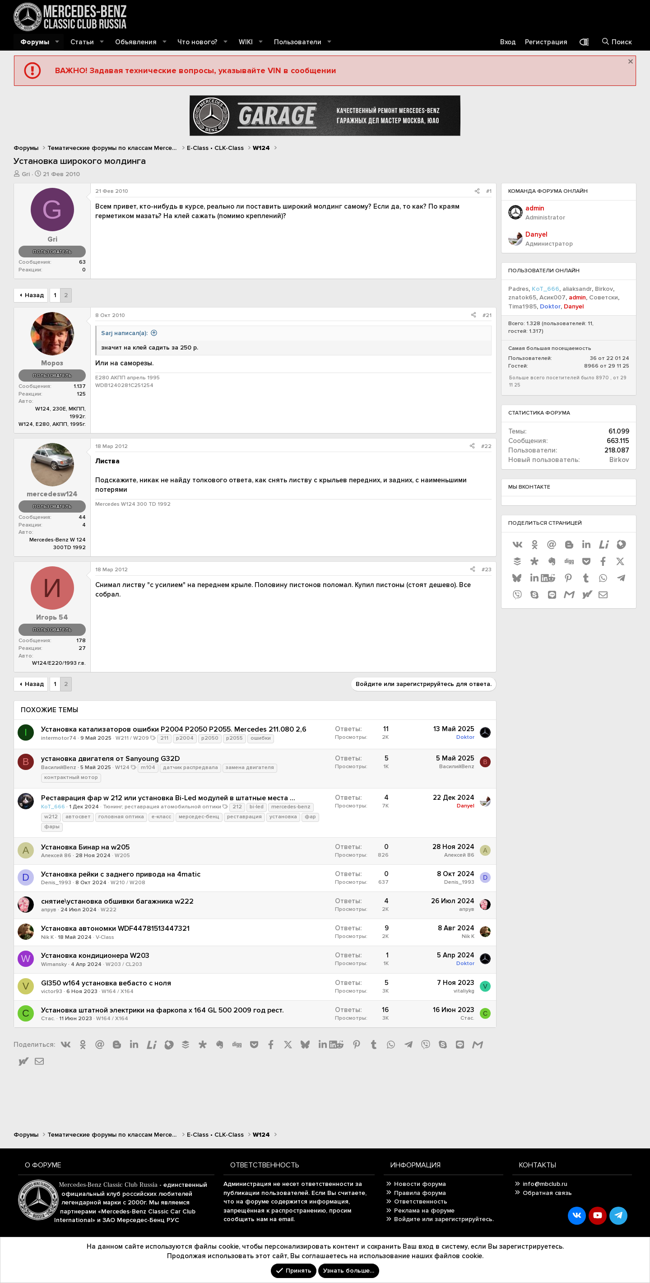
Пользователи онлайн (544, 270)
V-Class (105, 937)
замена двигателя (250, 767)
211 (164, 738)
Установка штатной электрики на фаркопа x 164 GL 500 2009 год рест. (162, 1010)
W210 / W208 (128, 882)
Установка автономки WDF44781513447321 (115, 928)
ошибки (261, 738)
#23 (487, 569)
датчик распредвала (190, 767)
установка (283, 816)
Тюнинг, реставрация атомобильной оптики (162, 806)
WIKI (246, 42)
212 (237, 806)
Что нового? (197, 42)
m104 (148, 767)
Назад (34, 295)
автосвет (78, 816)
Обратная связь (547, 1193)
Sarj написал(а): (124, 333)
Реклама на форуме (424, 1210)
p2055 (234, 738)
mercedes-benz (291, 806)
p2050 (209, 738)
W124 (122, 767)
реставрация (244, 816)
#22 (486, 446)
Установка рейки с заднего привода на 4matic (120, 874)
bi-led (257, 806)
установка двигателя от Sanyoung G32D (110, 758)
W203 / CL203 (124, 964)
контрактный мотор (71, 777)
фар (310, 816)
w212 (51, 816)
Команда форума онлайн (548, 191)
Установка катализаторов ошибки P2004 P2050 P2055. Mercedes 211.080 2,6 (173, 729)
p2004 (185, 738)
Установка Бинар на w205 (85, 847)
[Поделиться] (477, 192)
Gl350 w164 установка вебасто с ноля (106, 983)
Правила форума (420, 1193)
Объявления (136, 42)
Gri (26, 174)
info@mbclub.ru (545, 1184)
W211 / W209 (132, 738)
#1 (489, 191)
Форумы (34, 42)
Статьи (82, 42)
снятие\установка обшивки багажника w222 (117, 901)
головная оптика (121, 816)
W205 (122, 855)
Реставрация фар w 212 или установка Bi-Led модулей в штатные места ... (168, 797)
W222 (108, 909)
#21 (487, 315)
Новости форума (420, 1184)
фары (52, 826)
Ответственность (420, 1201)
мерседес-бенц (199, 816)
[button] (57, 42)
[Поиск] (616, 42)
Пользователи (297, 42)
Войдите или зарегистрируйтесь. (444, 1219)
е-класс (161, 816)
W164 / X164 (118, 991)
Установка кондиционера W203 (95, 955)
